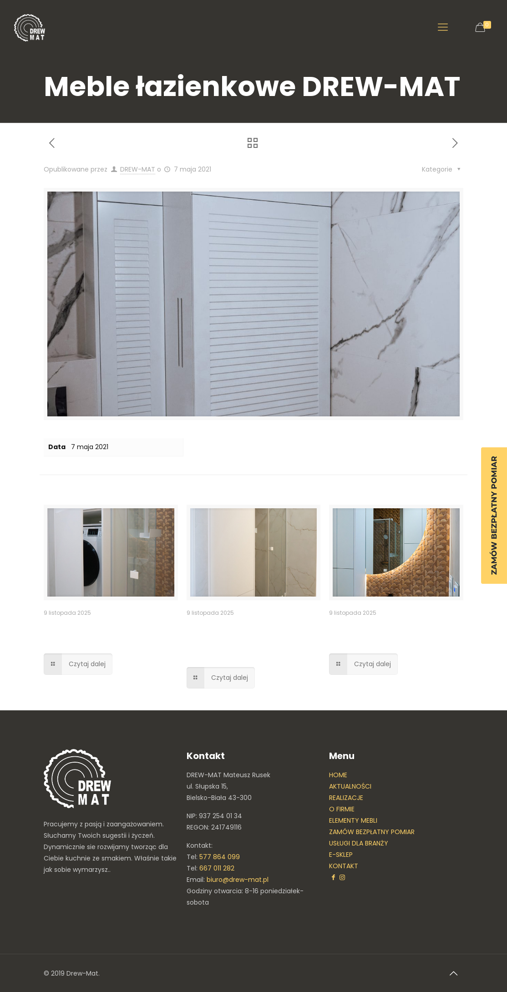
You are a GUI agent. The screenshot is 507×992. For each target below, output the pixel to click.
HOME (338, 774)
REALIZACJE (346, 797)
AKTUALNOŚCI (350, 786)
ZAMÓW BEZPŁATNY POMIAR (372, 831)
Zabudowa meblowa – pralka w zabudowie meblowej (239, 640)
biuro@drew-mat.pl (238, 879)
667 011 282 (216, 868)
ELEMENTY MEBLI (353, 820)
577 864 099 (219, 856)
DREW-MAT (137, 169)
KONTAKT (343, 866)
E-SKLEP (341, 854)
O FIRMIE (342, 809)
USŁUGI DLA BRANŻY (358, 843)
